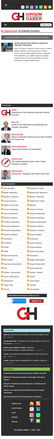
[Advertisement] (27, 87)
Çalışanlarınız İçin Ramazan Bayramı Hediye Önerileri (25, 373)
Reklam (15, 417)
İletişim (15, 422)
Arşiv (14, 413)
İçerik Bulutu (17, 408)
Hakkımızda (16, 403)
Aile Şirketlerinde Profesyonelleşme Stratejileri (22, 397)
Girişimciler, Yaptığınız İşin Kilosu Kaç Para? (31, 174)
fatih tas (7, 334)
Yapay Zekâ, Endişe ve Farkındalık (26, 149)
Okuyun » (10, 337)
